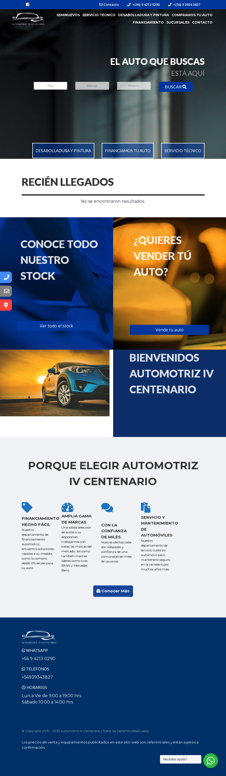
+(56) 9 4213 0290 (143, 4)
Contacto (109, 4)
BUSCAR (176, 86)
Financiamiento (148, 22)
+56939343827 (37, 677)
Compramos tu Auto (192, 15)
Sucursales (177, 22)
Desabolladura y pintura (63, 150)
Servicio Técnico (99, 15)
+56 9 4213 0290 (38, 658)
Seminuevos (68, 15)
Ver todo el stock (56, 326)
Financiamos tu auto (127, 150)
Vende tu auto (170, 330)
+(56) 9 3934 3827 (184, 4)
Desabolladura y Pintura (143, 15)
